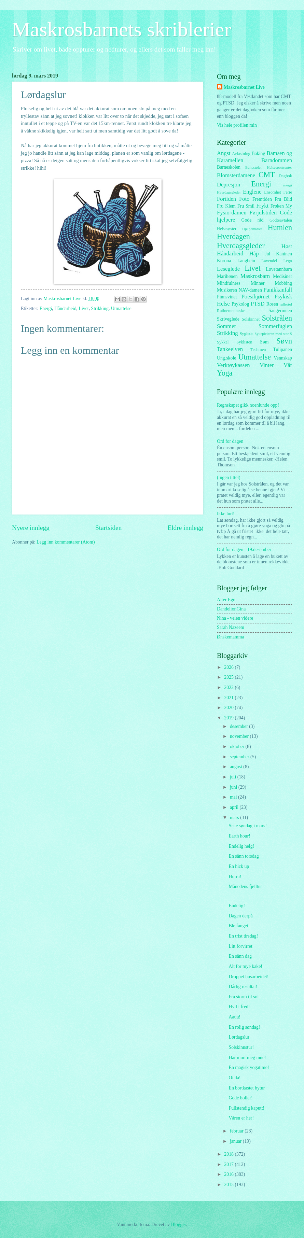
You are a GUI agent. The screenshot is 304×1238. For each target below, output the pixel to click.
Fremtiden (262, 199)
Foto (244, 199)
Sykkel (223, 342)
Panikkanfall (277, 289)
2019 (229, 717)
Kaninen (284, 253)
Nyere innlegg (31, 527)
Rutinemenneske (231, 310)
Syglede (246, 333)
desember (239, 726)
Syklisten (244, 342)
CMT (267, 174)
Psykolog (240, 304)
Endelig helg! (241, 846)
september (240, 756)
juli (233, 776)
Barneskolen (228, 167)
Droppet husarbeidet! (248, 976)
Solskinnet (251, 319)
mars (235, 817)
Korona (224, 260)
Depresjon (228, 184)
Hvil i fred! (239, 1006)
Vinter (267, 365)
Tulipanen (282, 349)
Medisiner (282, 276)
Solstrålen (277, 318)
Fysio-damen (231, 212)
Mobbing (283, 283)
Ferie (288, 192)
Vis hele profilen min (237, 125)
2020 (229, 707)
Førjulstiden (263, 212)
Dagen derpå (240, 915)
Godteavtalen (281, 220)
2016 (229, 1174)
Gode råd (252, 220)
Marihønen (227, 276)
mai (234, 797)
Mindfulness (228, 283)
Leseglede (228, 269)
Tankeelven (230, 349)
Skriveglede (228, 319)
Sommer (226, 326)
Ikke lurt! (226, 513)
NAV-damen (250, 290)
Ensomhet (272, 192)
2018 (229, 1154)
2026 (229, 667)
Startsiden (108, 527)
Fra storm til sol (244, 996)
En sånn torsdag (244, 856)
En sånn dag (240, 956)
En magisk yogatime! (249, 1067)
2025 (229, 677)
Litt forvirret (240, 946)
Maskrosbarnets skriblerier (121, 29)
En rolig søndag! (244, 1027)
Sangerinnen (280, 310)
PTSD (257, 303)
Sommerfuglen (275, 326)
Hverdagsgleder (241, 245)
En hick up (239, 866)
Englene (252, 191)
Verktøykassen (233, 365)
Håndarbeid (65, 308)
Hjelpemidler (252, 229)
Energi (46, 308)
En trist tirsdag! (243, 936)
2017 (229, 1164)
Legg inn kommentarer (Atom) (66, 542)
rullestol (286, 304)
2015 (229, 1184)
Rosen (272, 304)
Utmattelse (121, 308)
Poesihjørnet (255, 296)
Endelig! (237, 905)
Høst (286, 246)
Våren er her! (241, 1118)
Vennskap (283, 358)
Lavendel (269, 260)
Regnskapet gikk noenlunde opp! (248, 405)
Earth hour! (239, 836)
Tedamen (258, 349)
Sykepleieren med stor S (273, 334)
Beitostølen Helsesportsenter (268, 167)
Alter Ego (226, 599)
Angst (224, 153)
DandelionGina (231, 608)
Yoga (225, 373)
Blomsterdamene (236, 175)
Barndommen (276, 160)
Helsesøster (226, 228)
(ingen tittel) (228, 477)
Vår (288, 365)
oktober (238, 746)
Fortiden (226, 199)
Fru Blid (283, 199)
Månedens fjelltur (245, 886)
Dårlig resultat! (243, 986)
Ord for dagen (230, 441)
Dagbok (285, 175)
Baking (258, 153)
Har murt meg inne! (247, 1057)
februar (237, 1131)
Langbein (246, 260)
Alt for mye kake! (245, 966)
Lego (288, 260)
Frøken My (281, 206)
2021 (229, 697)
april (235, 807)
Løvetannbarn (279, 269)
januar (236, 1141)
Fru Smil (245, 206)
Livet (84, 308)
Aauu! (234, 1016)
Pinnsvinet (227, 296)
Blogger (178, 1224)
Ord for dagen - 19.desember (244, 549)
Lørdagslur (239, 1037)
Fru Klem (226, 206)
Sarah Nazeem (230, 627)
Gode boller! (240, 1097)
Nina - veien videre (235, 618)
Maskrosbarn (255, 276)
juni (234, 787)
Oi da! (234, 1077)
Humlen (280, 227)
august (236, 766)
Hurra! (235, 876)
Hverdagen (233, 236)
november (240, 736)
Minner (258, 283)
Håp (254, 253)
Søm (264, 341)
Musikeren (227, 290)
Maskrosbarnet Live (244, 87)
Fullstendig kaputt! (246, 1108)
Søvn (284, 341)
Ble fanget (238, 925)
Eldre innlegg (185, 527)
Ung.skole (226, 358)
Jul (267, 253)
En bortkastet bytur (247, 1088)
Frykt (262, 205)
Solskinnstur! (241, 1047)
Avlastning (241, 153)
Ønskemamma (230, 636)
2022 (229, 687)
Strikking (100, 308)
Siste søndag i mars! (248, 825)
